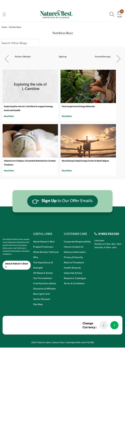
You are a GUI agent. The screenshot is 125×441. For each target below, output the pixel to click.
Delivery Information (75, 251)
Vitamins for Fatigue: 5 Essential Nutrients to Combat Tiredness (30, 162)
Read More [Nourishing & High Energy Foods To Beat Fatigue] (67, 170)
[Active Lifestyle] (22, 53)
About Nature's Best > (16, 265)
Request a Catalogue (75, 278)
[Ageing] (62, 53)
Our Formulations (42, 278)
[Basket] (119, 14)
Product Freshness (43, 246)
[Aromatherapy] (102, 53)
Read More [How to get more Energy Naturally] (67, 116)
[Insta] (5, 273)
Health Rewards (72, 267)
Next (118, 58)
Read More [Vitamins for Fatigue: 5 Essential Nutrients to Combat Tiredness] (9, 170)
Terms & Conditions (74, 283)
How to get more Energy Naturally (78, 106)
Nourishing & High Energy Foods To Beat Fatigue (85, 160)
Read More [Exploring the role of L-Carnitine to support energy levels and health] (9, 116)
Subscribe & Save (73, 272)
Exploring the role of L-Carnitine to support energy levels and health (28, 108)
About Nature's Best (44, 241)
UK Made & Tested (43, 272)
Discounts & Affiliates (44, 288)
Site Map (38, 304)
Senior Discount (41, 298)
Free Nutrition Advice (44, 283)
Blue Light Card (41, 293)
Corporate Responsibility (77, 241)
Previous (7, 58)
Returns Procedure (74, 262)
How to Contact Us (73, 246)
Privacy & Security (73, 257)
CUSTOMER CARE (75, 234)
